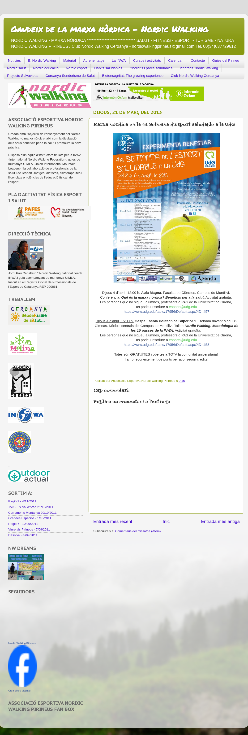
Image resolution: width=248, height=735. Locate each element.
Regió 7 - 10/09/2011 (23, 524)
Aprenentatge (93, 60)
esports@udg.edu (183, 307)
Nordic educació (46, 68)
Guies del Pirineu (225, 60)
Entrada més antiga (220, 521)
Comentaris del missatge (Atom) (138, 531)
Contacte (198, 60)
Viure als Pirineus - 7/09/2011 (29, 529)
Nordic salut (16, 68)
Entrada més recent (112, 521)
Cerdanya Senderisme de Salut (70, 76)
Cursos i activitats (147, 60)
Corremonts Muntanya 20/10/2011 (32, 512)
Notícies (14, 60)
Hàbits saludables (108, 68)
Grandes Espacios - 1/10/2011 (29, 518)
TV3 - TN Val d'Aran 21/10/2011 (30, 507)
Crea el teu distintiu (19, 690)
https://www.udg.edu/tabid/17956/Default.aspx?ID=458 (166, 345)
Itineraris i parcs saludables (150, 68)
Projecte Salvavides (22, 76)
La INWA (119, 60)
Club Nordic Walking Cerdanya (195, 76)
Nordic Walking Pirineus (22, 643)
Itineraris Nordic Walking (199, 68)
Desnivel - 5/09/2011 (23, 535)
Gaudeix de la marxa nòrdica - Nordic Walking (109, 29)
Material (69, 60)
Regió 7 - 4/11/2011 (22, 501)
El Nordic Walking (42, 60)
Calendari (175, 60)
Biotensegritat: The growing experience (132, 76)
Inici (167, 521)
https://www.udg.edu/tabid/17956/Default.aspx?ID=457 (166, 311)
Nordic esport (76, 68)
